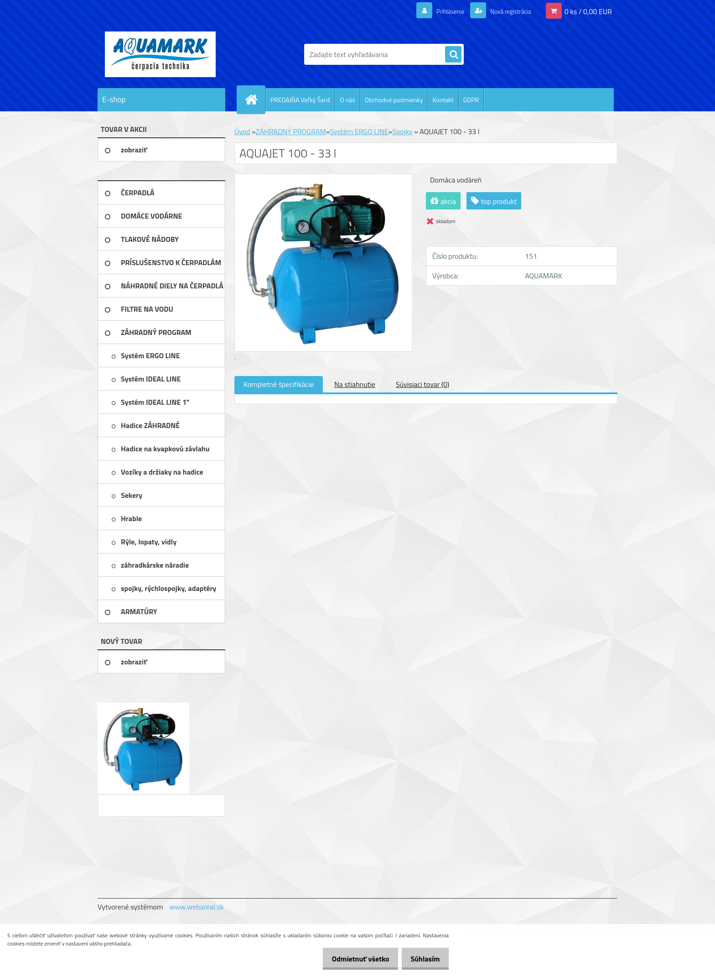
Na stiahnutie (354, 384)
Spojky (402, 131)
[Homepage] (254, 99)
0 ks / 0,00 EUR (588, 10)
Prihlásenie (438, 10)
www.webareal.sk (196, 906)
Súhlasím (422, 958)
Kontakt (443, 99)
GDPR (471, 99)
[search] (453, 54)
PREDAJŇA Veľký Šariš (300, 99)
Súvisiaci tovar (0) (422, 384)
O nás (347, 99)
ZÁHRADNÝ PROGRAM (291, 131)
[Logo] (160, 54)
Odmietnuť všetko (353, 958)
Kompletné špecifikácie (279, 384)
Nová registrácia (506, 10)
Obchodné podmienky (394, 99)
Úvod (242, 131)
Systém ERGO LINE (359, 131)
